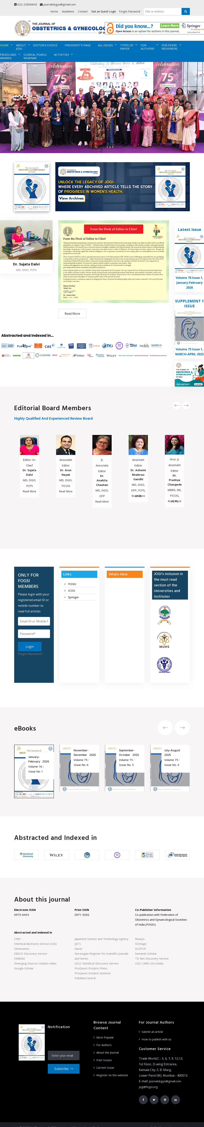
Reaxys (140, 939)
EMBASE (19, 958)
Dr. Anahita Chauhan (102, 480)
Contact (83, 11)
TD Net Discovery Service (152, 958)
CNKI (17, 939)
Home (54, 11)
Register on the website (112, 1075)
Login (30, 646)
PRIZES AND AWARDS (8, 56)
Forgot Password (129, 11)
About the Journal (107, 1052)
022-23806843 (25, 4)
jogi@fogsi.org (148, 1087)
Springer (73, 597)
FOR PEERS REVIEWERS (169, 46)
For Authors (104, 1045)
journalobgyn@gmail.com (58, 4)
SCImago (141, 944)
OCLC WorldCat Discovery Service (97, 963)
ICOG (71, 590)
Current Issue (105, 1067)
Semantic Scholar (146, 953)
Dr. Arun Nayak (65, 472)
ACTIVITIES (61, 54)
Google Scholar (24, 968)
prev (11, 107)
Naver (79, 948)
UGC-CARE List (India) (149, 963)
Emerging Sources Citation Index (35, 963)
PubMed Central (85, 978)
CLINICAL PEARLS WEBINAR (35, 56)
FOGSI (72, 584)
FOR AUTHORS (147, 46)
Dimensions (21, 948)
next (192, 107)
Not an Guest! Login (103, 11)
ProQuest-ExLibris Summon (93, 973)
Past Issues (104, 1060)
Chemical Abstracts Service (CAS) (35, 944)
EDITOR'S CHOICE (45, 45)
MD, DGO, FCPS (26, 270)
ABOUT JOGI (21, 46)
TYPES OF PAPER (126, 46)
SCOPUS (140, 948)
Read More (72, 313)
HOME (4, 45)
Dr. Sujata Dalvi (29, 472)
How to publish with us (156, 1039)
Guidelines (68, 11)
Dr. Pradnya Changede (175, 480)
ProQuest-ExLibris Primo (91, 968)
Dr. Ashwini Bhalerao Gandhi (138, 475)
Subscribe (63, 1069)
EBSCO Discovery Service (30, 953)
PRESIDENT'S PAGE (78, 45)
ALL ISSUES (105, 45)
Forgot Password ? (30, 654)
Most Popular (105, 1037)
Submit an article (152, 1032)
